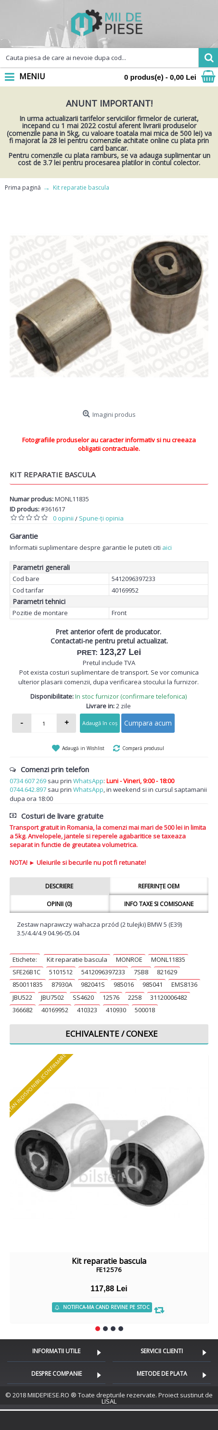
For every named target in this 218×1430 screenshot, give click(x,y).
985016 (124, 984)
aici (167, 547)
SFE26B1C (26, 972)
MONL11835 (168, 959)
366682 (23, 1010)
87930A (61, 984)
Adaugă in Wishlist (83, 748)
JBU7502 (52, 997)
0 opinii (63, 518)
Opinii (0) (59, 904)
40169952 (54, 1010)
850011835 (28, 984)
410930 (116, 1010)
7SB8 (141, 972)
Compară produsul (143, 748)
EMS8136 (184, 984)
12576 (111, 997)
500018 (145, 1010)
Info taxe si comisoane (158, 904)
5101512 (61, 972)
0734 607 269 (28, 780)
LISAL (109, 1401)
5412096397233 (103, 972)
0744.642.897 (28, 789)
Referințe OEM (159, 886)
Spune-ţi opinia (101, 518)
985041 (152, 984)
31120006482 (168, 997)
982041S (93, 984)
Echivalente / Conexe (111, 1033)
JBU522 (22, 997)
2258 (134, 997)
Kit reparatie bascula (77, 959)
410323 (87, 1010)
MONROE (129, 959)
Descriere (59, 886)
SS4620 (83, 997)
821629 (167, 972)
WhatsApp (88, 780)
